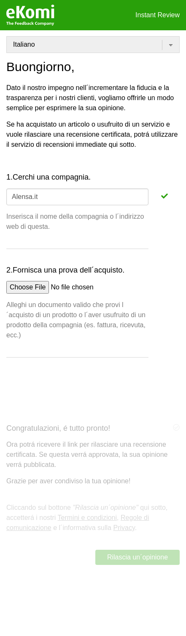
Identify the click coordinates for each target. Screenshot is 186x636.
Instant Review (157, 15)
